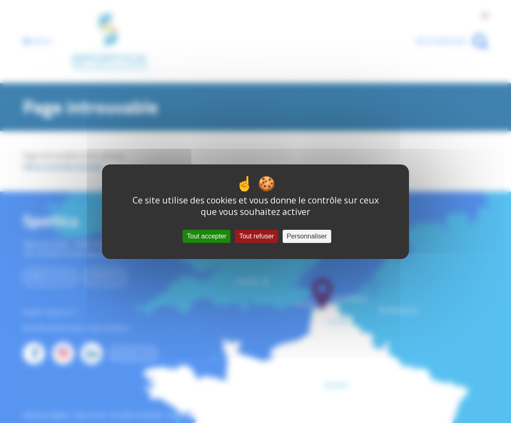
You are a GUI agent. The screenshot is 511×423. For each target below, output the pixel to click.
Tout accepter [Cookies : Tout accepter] (206, 236)
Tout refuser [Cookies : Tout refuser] (256, 236)
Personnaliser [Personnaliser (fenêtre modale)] (307, 236)
